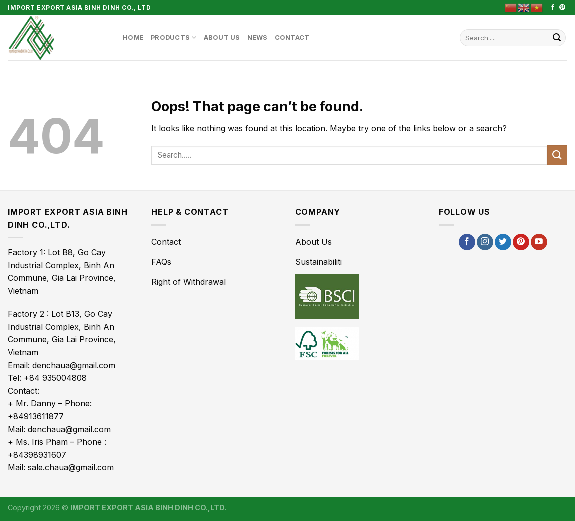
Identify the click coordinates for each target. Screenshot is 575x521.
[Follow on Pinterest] (562, 7)
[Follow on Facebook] (553, 7)
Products (174, 37)
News (257, 37)
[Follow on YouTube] (539, 242)
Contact (292, 37)
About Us (222, 37)
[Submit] (556, 37)
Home (133, 37)
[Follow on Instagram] (485, 242)
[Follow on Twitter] (503, 242)
